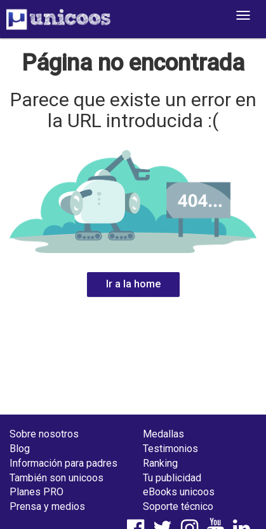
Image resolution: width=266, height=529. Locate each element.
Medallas (163, 434)
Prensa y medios (47, 506)
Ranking (160, 463)
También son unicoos (56, 478)
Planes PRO (36, 492)
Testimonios (170, 449)
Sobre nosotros (44, 434)
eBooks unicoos (179, 492)
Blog (20, 449)
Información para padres (63, 463)
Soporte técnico (178, 506)
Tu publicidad (172, 478)
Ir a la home (133, 284)
